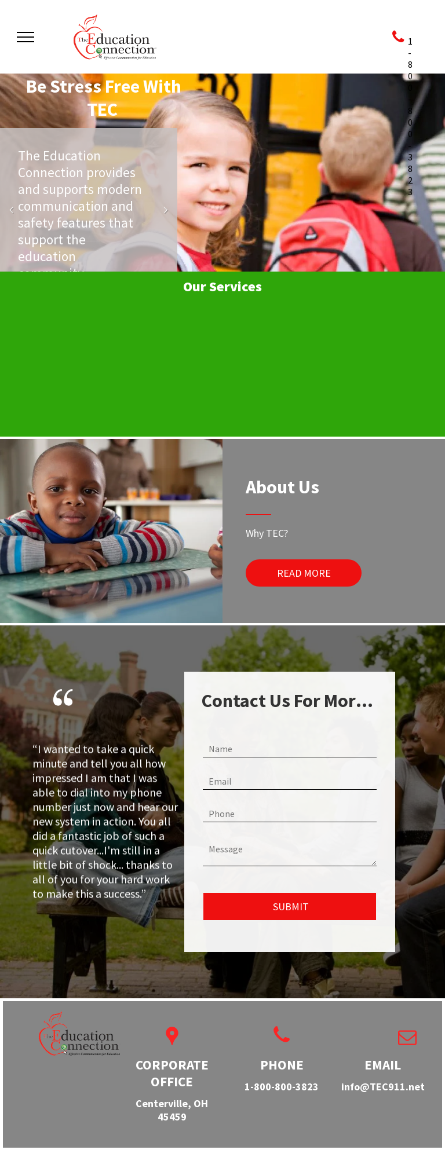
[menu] (25, 37)
